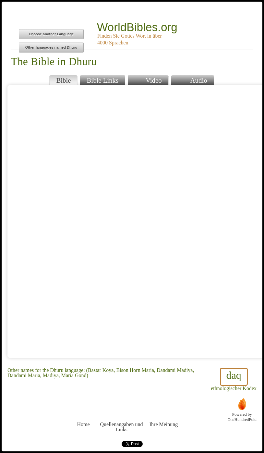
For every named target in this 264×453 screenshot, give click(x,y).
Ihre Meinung (164, 412)
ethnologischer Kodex (234, 379)
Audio (192, 79)
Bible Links (102, 80)
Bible (63, 80)
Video (148, 79)
